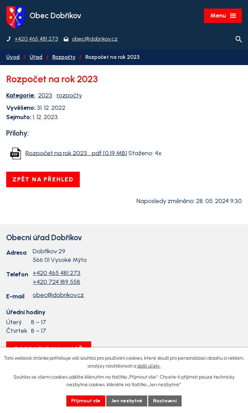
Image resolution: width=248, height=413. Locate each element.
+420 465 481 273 (56, 273)
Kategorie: (20, 95)
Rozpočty (63, 57)
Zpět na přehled (43, 179)
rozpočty (69, 95)
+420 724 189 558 (56, 282)
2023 (45, 95)
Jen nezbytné (126, 401)
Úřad (36, 57)
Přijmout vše (85, 401)
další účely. (149, 366)
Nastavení (165, 401)
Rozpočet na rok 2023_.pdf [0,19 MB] (76, 153)
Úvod (13, 57)
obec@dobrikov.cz (58, 295)
